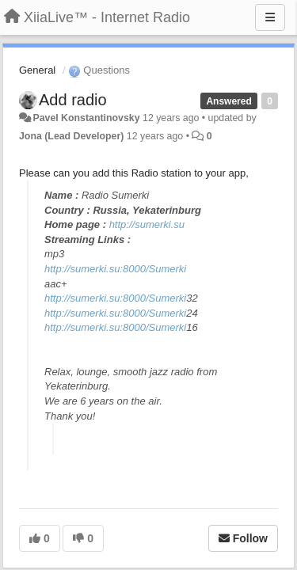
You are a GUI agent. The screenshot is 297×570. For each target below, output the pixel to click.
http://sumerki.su (147, 224)
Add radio (73, 99)
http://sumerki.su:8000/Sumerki (115, 269)
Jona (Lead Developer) (71, 136)
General (37, 70)
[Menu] (270, 17)
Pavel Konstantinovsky (85, 118)
